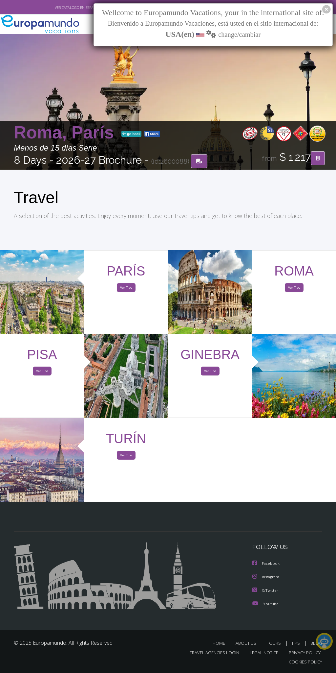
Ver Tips (126, 289)
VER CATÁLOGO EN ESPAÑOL (62, 8)
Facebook (266, 564)
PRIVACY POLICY (303, 652)
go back (131, 134)
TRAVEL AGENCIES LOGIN (209, 652)
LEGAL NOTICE (260, 652)
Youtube (265, 604)
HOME (221, 643)
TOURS (275, 643)
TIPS (296, 643)
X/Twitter (265, 591)
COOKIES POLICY (304, 662)
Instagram (266, 577)
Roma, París (66, 133)
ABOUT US (248, 643)
